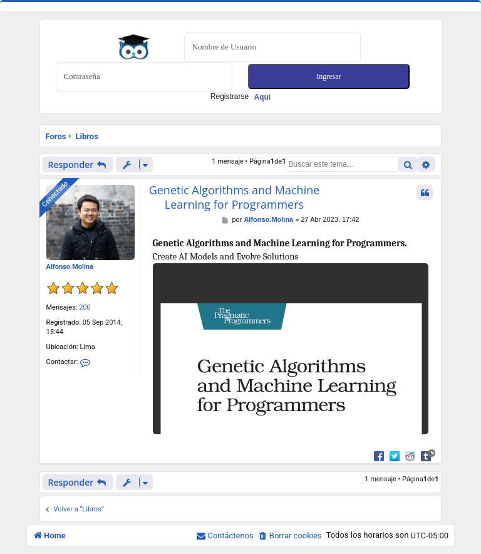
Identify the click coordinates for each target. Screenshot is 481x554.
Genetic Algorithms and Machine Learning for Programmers (234, 197)
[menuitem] (290, 535)
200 (85, 307)
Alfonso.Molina (69, 267)
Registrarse (240, 96)
